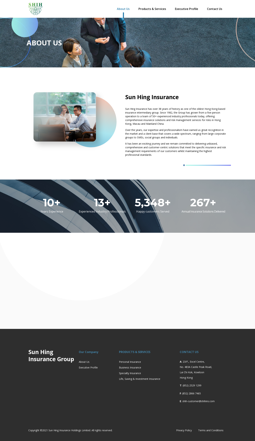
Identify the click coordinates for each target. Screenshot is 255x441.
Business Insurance (130, 367)
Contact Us (214, 9)
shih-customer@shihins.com (198, 401)
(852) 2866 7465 (191, 393)
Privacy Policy (184, 430)
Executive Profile (186, 9)
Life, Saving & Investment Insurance (139, 379)
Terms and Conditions (210, 430)
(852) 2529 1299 (192, 385)
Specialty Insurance (130, 373)
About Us (123, 9)
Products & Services (152, 9)
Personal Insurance (130, 361)
